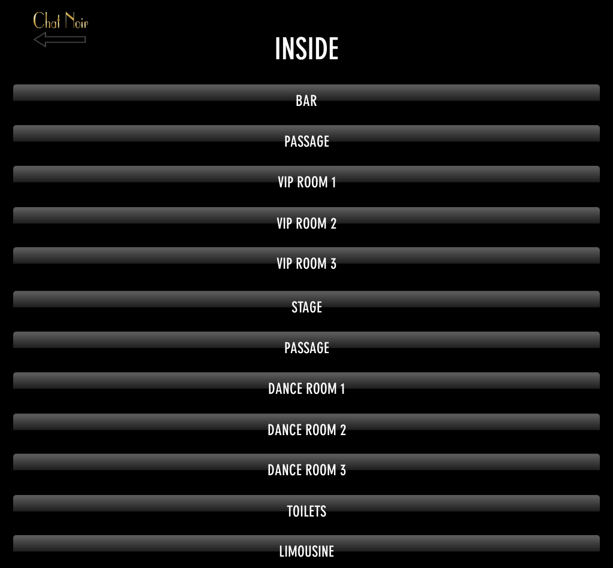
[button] (306, 141)
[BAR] (306, 100)
